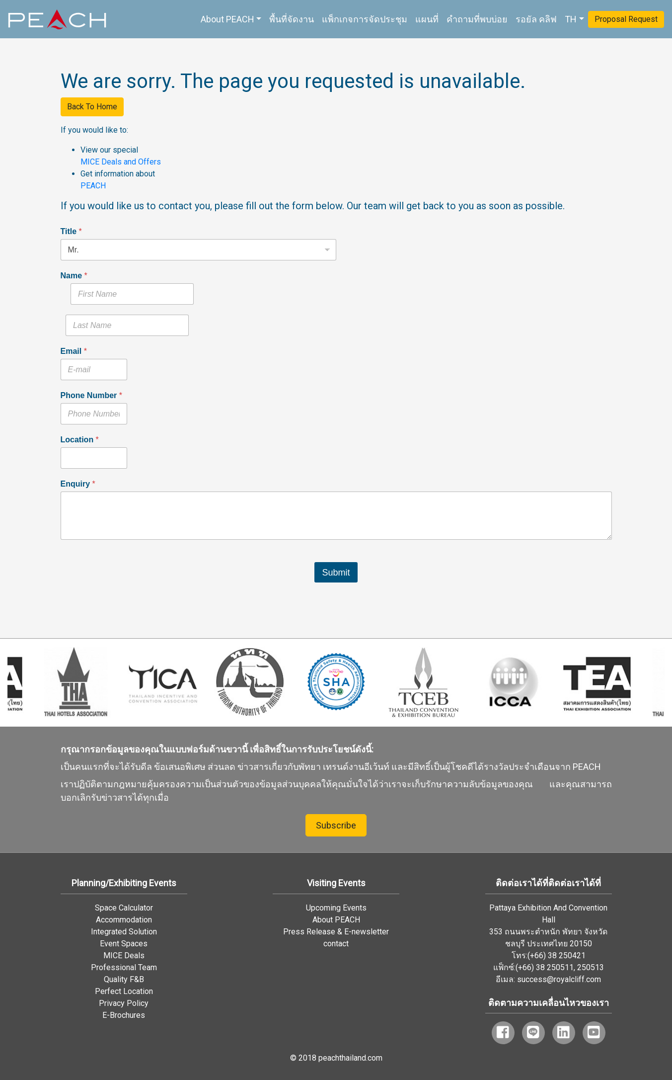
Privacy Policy (124, 1003)
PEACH (93, 185)
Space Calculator (124, 908)
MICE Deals (124, 955)
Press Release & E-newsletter (336, 931)
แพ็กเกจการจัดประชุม (364, 19)
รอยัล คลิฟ (536, 19)
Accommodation (124, 919)
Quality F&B (124, 979)
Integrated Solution (124, 931)
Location (80, 439)
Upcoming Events (336, 908)
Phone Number (91, 395)
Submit (336, 573)
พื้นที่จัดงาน (291, 19)
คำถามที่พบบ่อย (477, 19)
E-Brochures (123, 1015)
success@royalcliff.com (559, 979)
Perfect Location (124, 991)
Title (71, 231)
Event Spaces (124, 943)
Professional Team (124, 967)
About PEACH (227, 19)
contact (336, 943)
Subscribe (336, 825)
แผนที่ (427, 19)
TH (571, 19)
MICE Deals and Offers (120, 161)
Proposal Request (626, 19)
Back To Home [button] (92, 106)
